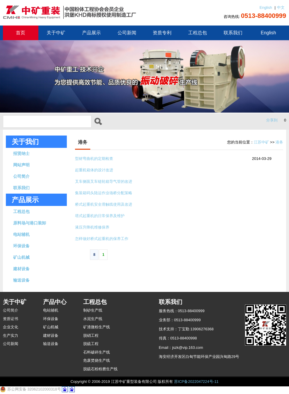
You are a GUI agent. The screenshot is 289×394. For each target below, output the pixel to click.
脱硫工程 (90, 343)
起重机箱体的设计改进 (94, 170)
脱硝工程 (90, 335)
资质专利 (162, 32)
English (265, 7)
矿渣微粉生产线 (96, 327)
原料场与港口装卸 (29, 223)
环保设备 (21, 245)
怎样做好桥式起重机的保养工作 (101, 238)
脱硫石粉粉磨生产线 (100, 369)
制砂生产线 (92, 310)
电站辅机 (21, 234)
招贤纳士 (21, 153)
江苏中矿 (261, 142)
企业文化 (10, 327)
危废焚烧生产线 (96, 360)
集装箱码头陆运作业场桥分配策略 (103, 193)
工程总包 (197, 32)
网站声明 (21, 165)
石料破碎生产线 (96, 352)
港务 (279, 142)
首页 (20, 32)
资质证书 (10, 319)
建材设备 (21, 268)
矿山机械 (21, 257)
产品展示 (91, 32)
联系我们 (233, 32)
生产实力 (10, 335)
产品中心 (55, 302)
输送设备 (21, 280)
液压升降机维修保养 (92, 227)
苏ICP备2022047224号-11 (196, 381)
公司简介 (21, 176)
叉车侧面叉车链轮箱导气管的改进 (103, 181)
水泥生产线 (92, 319)
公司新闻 (127, 32)
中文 (281, 7)
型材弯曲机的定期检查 (94, 158)
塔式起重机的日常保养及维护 (100, 216)
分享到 (272, 120)
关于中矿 (56, 32)
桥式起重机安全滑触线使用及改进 (103, 204)
